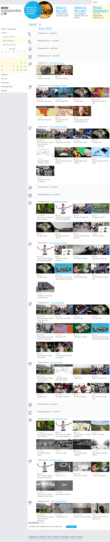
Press (49, 537)
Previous (2, 49)
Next (6, 49)
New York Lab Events (9, 45)
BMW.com (43, 537)
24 (2, 70)
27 (13, 70)
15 (21, 63)
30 (25, 70)
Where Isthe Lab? (80, 9)
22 (21, 66)
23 (25, 66)
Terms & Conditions (76, 537)
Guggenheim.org (34, 537)
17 (2, 66)
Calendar (4, 33)
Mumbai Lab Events (9, 37)
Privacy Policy (65, 537)
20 (13, 66)
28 (17, 70)
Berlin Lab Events (8, 41)
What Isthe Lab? (61, 9)
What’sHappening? (101, 9)
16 (25, 63)
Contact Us (56, 537)
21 (17, 66)
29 (21, 70)
